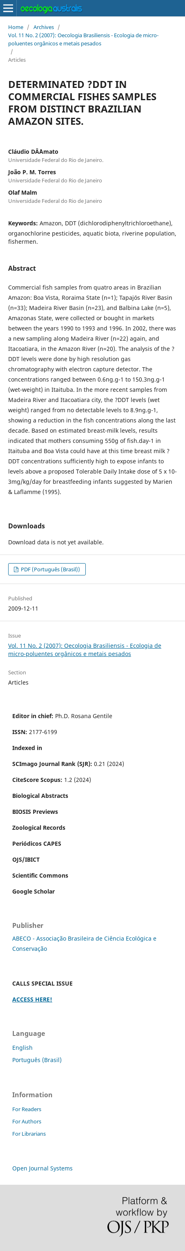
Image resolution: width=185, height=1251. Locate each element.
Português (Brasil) (37, 1060)
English (22, 1047)
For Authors (26, 1121)
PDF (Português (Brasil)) (50, 569)
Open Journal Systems (42, 1168)
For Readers (26, 1109)
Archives (43, 27)
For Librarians (29, 1133)
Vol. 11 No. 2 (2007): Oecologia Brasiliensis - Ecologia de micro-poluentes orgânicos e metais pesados (83, 39)
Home (15, 27)
